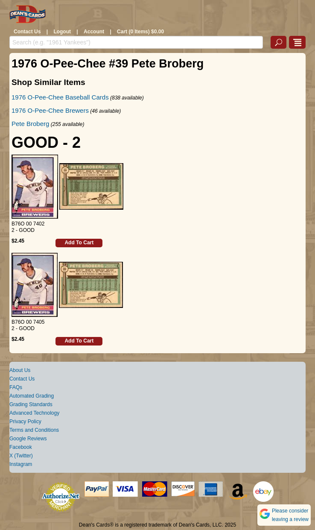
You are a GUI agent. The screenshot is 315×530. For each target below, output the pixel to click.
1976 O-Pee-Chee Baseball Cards (60, 97)
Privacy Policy (25, 422)
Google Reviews (28, 439)
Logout (62, 32)
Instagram (20, 464)
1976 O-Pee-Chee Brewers (50, 110)
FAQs (15, 387)
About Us (19, 370)
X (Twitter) (21, 456)
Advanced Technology (34, 413)
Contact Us (27, 32)
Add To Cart (78, 243)
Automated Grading (31, 396)
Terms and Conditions (34, 430)
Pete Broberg (30, 123)
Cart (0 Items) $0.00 (140, 32)
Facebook (20, 447)
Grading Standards (30, 404)
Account (94, 32)
